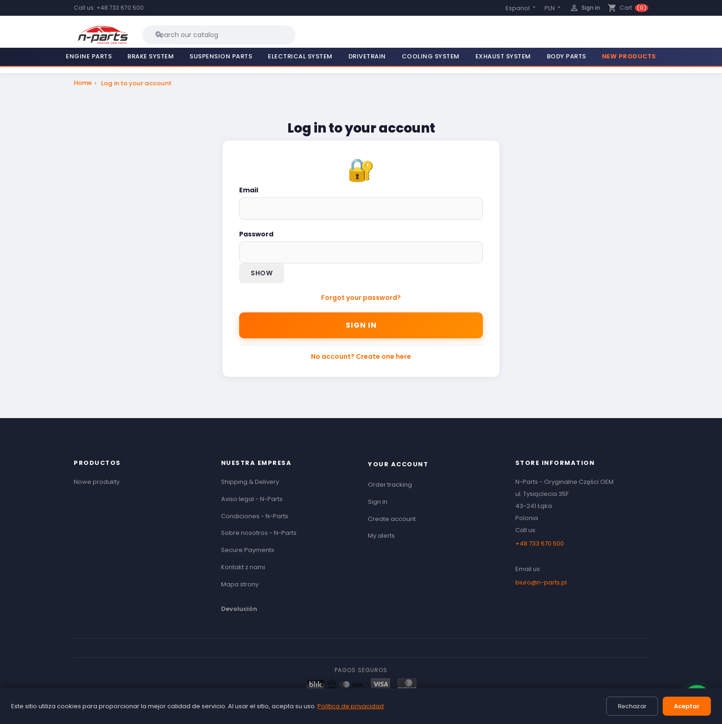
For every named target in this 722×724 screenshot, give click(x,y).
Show (261, 273)
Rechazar (632, 706)
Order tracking (390, 484)
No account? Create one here (361, 356)
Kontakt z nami (243, 567)
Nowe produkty (97, 481)
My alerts (381, 535)
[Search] (219, 34)
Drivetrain (367, 56)
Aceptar (687, 706)
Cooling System (431, 56)
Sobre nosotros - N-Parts (259, 532)
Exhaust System (503, 56)
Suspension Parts (221, 56)
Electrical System (300, 56)
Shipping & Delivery (250, 481)
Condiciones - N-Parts (254, 516)
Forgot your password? (361, 297)
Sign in (361, 325)
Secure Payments (247, 550)
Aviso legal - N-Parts (252, 499)
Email (248, 190)
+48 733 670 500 (120, 8)
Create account (392, 518)
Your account (398, 464)
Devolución (239, 608)
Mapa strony (240, 584)
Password (256, 234)
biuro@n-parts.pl (541, 582)
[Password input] (361, 252)
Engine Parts (89, 56)
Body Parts (566, 56)
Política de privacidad (350, 706)
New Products (629, 56)
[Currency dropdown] (553, 8)
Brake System (150, 56)
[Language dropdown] (521, 8)
